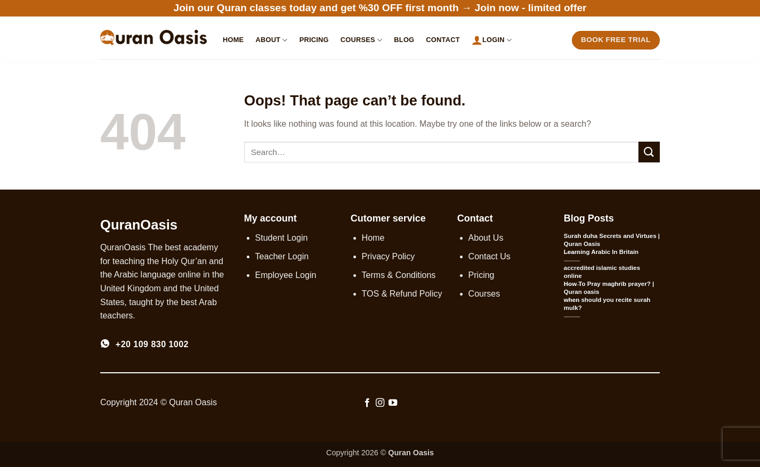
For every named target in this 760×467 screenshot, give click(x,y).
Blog (404, 40)
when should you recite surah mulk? (607, 304)
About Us (486, 237)
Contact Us (489, 256)
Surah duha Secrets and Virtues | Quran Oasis (612, 240)
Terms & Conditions (399, 275)
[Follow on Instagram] (380, 403)
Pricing (314, 40)
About (271, 40)
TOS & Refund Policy (402, 293)
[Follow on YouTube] (393, 403)
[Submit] (649, 152)
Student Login (281, 237)
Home (233, 40)
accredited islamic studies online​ (602, 272)
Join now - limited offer (531, 7)
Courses (362, 40)
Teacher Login (282, 256)
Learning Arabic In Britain (601, 252)
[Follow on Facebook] (366, 403)
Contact (442, 40)
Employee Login (286, 275)
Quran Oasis (411, 452)
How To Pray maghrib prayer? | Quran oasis (609, 288)
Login (492, 40)
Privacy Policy (388, 256)
